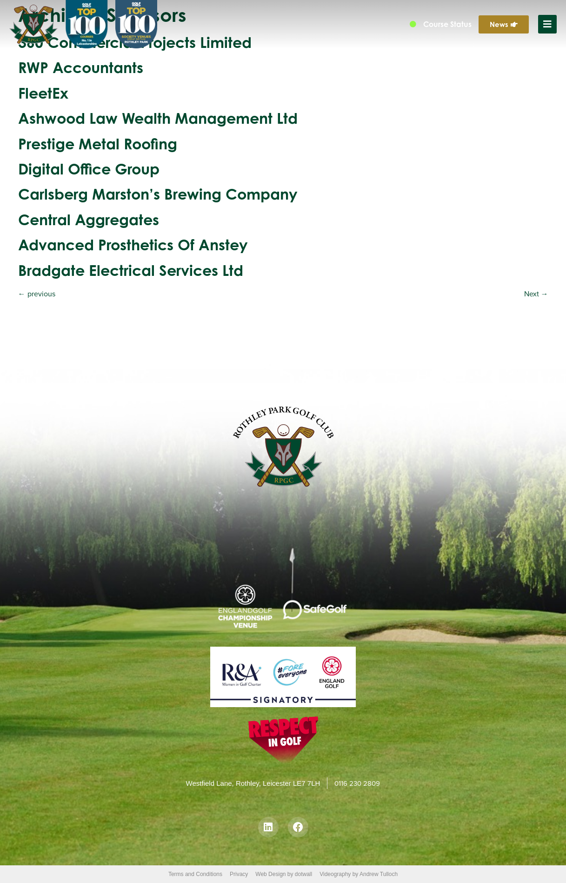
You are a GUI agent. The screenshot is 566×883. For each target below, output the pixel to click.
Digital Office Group (89, 169)
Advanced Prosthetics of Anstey (133, 244)
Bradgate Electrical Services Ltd (130, 270)
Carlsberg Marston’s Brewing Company (158, 194)
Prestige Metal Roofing (97, 143)
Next (536, 293)
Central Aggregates (88, 219)
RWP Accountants (80, 67)
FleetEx (43, 93)
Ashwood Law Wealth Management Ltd (158, 118)
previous (36, 293)
